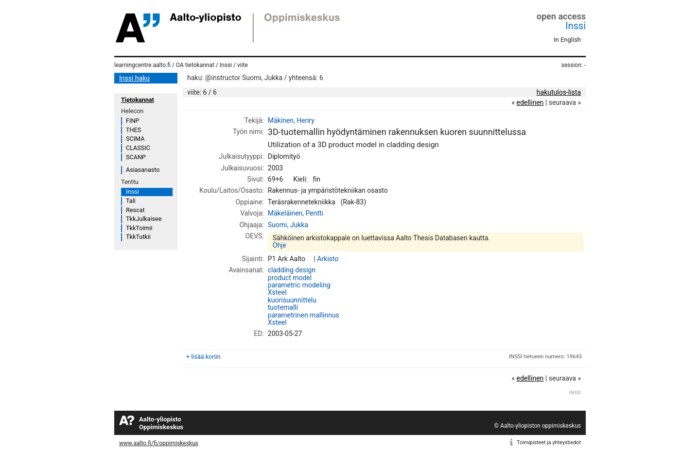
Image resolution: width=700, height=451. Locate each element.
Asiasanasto (142, 169)
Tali (131, 200)
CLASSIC (138, 147)
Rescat (135, 210)
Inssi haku (134, 78)
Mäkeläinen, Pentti (295, 213)
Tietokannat (137, 99)
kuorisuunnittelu (292, 300)
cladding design (291, 270)
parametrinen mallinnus (303, 315)
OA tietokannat (195, 65)
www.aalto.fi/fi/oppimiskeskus (158, 443)
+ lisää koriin (203, 356)
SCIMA (135, 138)
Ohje (279, 245)
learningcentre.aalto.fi (142, 65)
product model (290, 278)
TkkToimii (139, 228)
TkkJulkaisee (143, 218)
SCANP (136, 157)
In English (567, 39)
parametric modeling (299, 285)
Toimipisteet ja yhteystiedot (549, 442)
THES (133, 130)
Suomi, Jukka (288, 225)
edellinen (529, 102)
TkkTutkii (138, 236)
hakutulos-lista (559, 92)
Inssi (575, 26)
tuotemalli (283, 307)
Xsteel (277, 292)
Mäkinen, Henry (291, 120)
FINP (132, 120)
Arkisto (327, 259)
